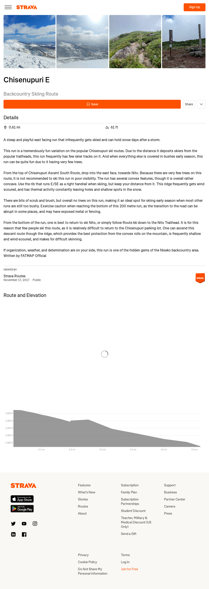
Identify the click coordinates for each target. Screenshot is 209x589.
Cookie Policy (87, 562)
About (82, 513)
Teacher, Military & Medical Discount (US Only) (136, 522)
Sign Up (194, 7)
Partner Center (174, 499)
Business (170, 492)
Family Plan (129, 492)
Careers (169, 506)
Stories (83, 499)
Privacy (83, 555)
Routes (83, 506)
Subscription (130, 485)
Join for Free (129, 569)
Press (168, 513)
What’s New (86, 492)
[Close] (8, 7)
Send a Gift (128, 534)
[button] (29, 41)
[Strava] (26, 7)
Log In (125, 562)
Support (170, 485)
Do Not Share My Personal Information (92, 571)
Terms (125, 555)
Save (92, 104)
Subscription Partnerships (130, 501)
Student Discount (133, 511)
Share (189, 104)
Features (84, 485)
